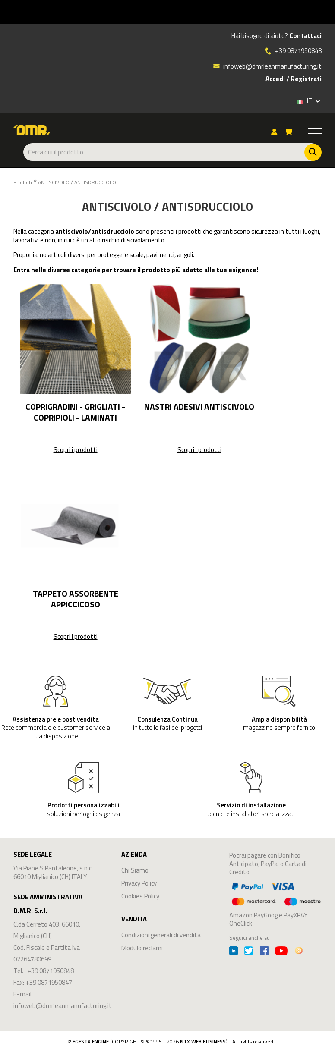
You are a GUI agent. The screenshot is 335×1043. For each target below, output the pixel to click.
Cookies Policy (140, 896)
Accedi (275, 79)
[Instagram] (298, 951)
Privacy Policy (139, 883)
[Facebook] (264, 951)
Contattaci (305, 35)
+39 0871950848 (298, 51)
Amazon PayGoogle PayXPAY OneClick (275, 904)
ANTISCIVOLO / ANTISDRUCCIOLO (77, 182)
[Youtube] (281, 951)
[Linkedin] (233, 951)
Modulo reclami (142, 948)
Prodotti (22, 182)
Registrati (306, 79)
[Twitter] (248, 951)
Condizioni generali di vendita (161, 935)
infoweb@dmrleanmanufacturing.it (267, 66)
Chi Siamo (135, 870)
